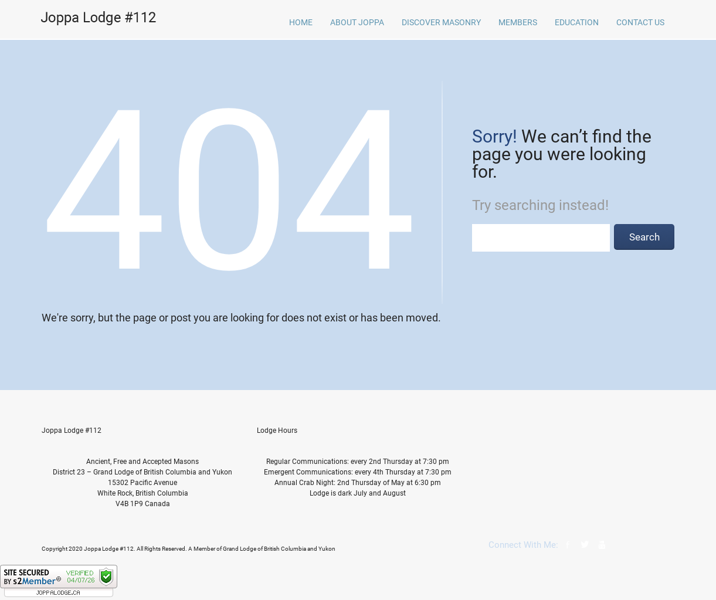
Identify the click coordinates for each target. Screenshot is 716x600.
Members (517, 22)
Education (577, 22)
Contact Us (640, 22)
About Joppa (357, 22)
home (301, 22)
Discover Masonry (441, 22)
